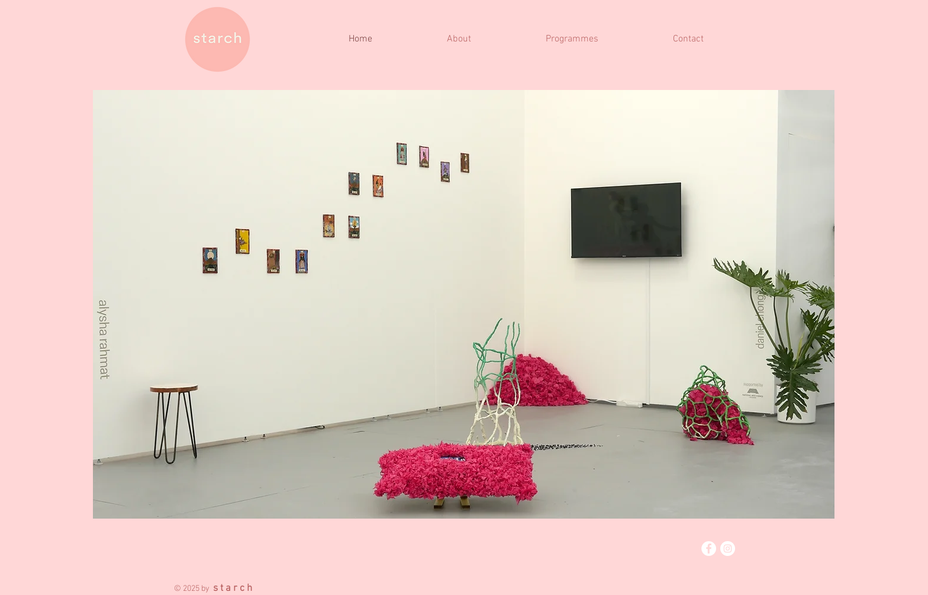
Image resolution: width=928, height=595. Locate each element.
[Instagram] (727, 548)
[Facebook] (708, 548)
